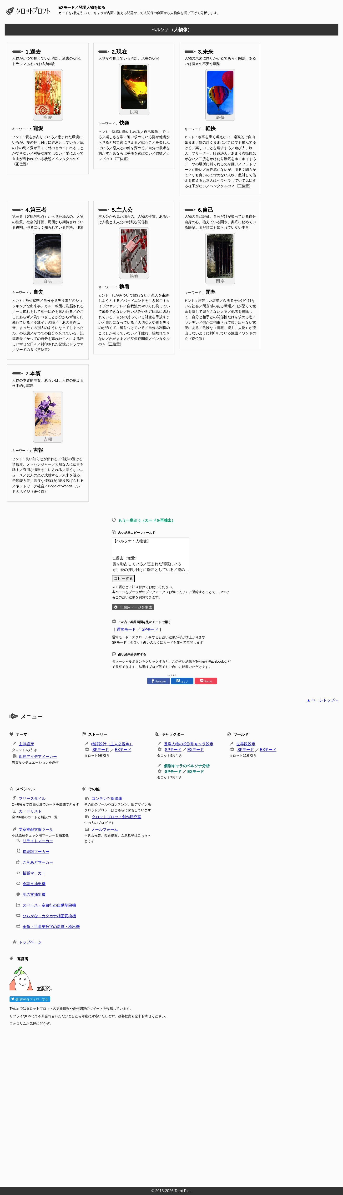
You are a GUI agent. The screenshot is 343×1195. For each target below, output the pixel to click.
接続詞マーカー (36, 852)
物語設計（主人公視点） (112, 744)
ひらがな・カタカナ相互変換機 (49, 916)
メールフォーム (104, 829)
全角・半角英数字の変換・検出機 (51, 927)
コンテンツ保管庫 (107, 799)
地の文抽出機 (34, 894)
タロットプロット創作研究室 (116, 817)
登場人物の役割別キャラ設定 (188, 744)
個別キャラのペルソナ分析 (187, 766)
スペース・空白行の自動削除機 (49, 905)
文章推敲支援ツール (36, 829)
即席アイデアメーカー (38, 757)
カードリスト (30, 811)
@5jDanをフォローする (29, 999)
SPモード (150, 629)
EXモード (123, 750)
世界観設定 (245, 744)
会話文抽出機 (34, 884)
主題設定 (26, 744)
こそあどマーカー (38, 862)
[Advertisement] (152, 1105)
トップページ (30, 942)
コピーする (123, 578)
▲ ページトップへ (322, 700)
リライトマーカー (38, 841)
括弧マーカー (34, 873)
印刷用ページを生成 (136, 607)
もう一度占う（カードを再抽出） (146, 520)
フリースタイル (32, 799)
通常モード (126, 629)
